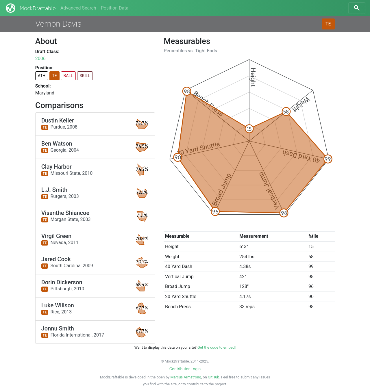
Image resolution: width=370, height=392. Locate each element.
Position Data (114, 8)
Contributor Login (185, 369)
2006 (40, 58)
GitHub (213, 377)
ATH (42, 75)
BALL (68, 75)
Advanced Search (78, 8)
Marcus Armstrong (186, 377)
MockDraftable (30, 8)
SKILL (85, 75)
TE (328, 24)
